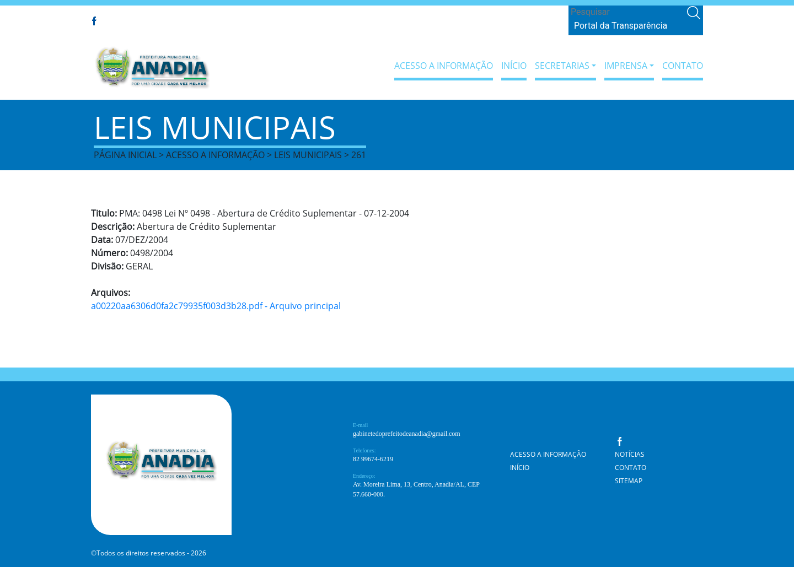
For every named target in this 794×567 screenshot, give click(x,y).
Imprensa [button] (625, 66)
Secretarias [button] (562, 66)
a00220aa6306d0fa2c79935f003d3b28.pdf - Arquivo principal (216, 306)
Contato (682, 66)
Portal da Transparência (620, 25)
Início (514, 66)
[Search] (626, 12)
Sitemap (628, 480)
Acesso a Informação (443, 66)
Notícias (630, 454)
